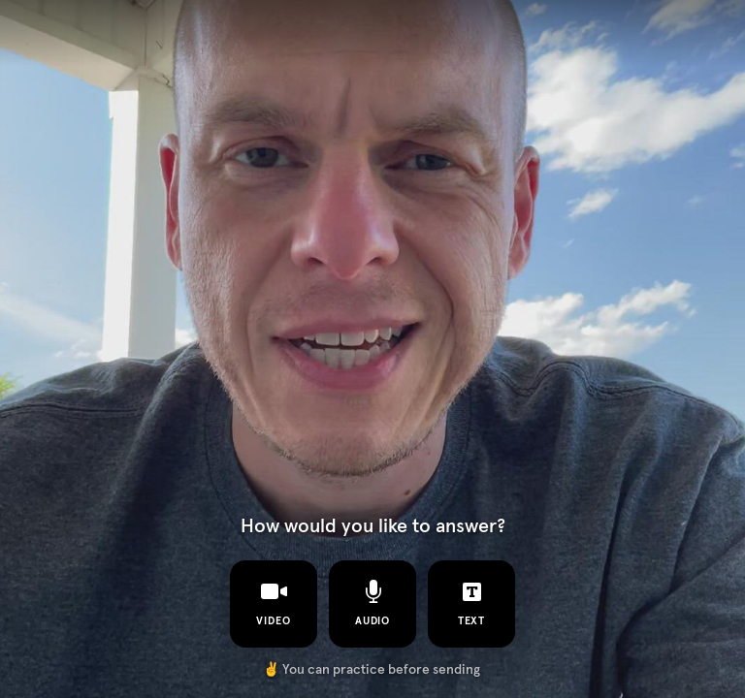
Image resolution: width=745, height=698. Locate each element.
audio (373, 603)
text (472, 603)
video (273, 603)
